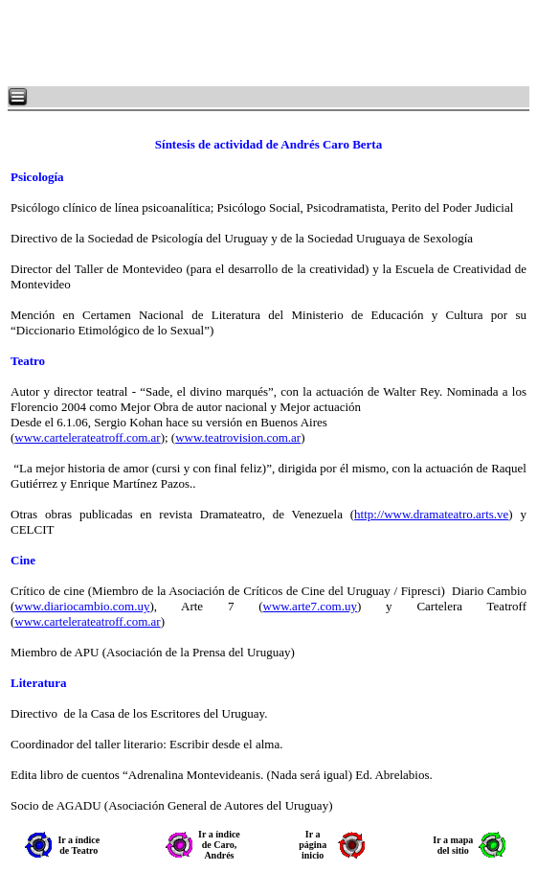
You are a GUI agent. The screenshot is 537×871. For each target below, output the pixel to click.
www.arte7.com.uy (310, 606)
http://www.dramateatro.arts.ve (431, 514)
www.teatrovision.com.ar (238, 437)
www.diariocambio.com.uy (81, 606)
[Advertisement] (239, 43)
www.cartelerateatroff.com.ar (87, 437)
